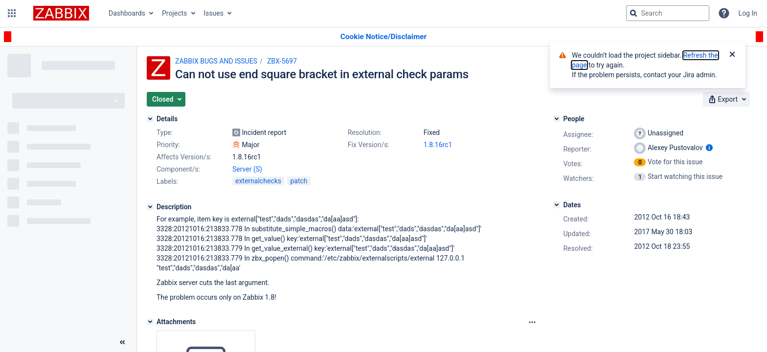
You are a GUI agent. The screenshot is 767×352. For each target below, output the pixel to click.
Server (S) (247, 169)
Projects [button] (174, 13)
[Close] (732, 55)
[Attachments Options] (532, 322)
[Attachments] (150, 321)
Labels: (167, 181)
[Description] (150, 206)
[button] (12, 13)
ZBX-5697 (282, 61)
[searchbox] (667, 13)
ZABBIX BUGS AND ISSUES (216, 61)
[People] (556, 118)
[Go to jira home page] (61, 13)
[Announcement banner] (383, 36)
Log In (748, 13)
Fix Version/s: (368, 145)
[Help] (724, 13)
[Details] (150, 118)
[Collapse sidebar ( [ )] (122, 342)
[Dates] (556, 204)
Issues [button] (213, 13)
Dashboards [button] (127, 13)
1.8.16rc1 (438, 145)
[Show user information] (709, 148)
